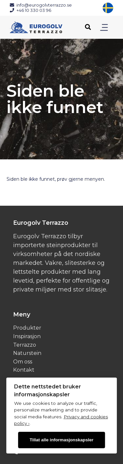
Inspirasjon (27, 336)
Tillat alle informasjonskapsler (61, 439)
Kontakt (23, 370)
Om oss (22, 362)
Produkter (27, 328)
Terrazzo (24, 345)
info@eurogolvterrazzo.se (41, 5)
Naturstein (27, 353)
